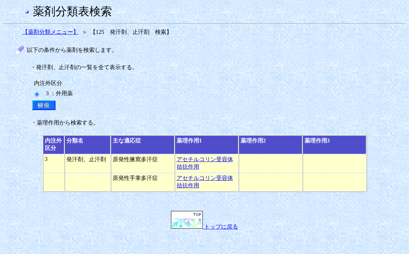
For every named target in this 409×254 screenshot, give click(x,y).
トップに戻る (204, 227)
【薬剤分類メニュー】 (50, 32)
